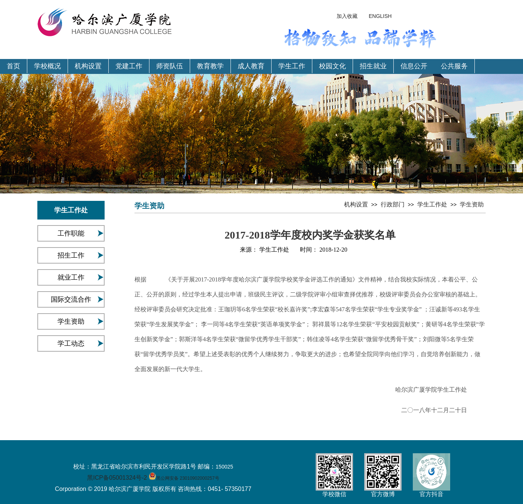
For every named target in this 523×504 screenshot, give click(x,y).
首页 (13, 66)
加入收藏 (347, 16)
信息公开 (413, 66)
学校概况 (47, 66)
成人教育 (251, 66)
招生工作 (71, 255)
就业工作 (71, 277)
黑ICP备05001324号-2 (117, 478)
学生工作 (291, 66)
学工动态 (71, 343)
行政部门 (393, 204)
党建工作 (128, 66)
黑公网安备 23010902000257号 (187, 478)
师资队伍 (169, 66)
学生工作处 (432, 204)
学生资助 (71, 321)
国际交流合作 (71, 299)
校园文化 (332, 66)
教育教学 (210, 66)
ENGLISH (380, 16)
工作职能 (71, 233)
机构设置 (88, 66)
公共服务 (454, 66)
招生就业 (373, 66)
